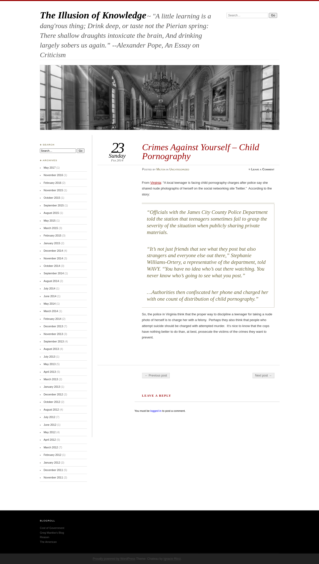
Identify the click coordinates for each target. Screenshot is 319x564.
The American (48, 541)
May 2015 (50, 220)
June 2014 (50, 296)
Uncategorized (179, 169)
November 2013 (53, 333)
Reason (44, 537)
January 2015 (52, 243)
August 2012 (51, 409)
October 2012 (52, 401)
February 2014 (52, 318)
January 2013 (52, 386)
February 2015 (52, 235)
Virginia (155, 183)
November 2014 (53, 258)
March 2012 (51, 447)
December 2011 (53, 470)
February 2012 (52, 454)
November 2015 (53, 190)
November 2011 (53, 477)
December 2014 (53, 250)
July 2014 (49, 288)
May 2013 (50, 364)
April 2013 (50, 371)
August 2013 (51, 348)
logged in (155, 410)
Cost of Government (52, 527)
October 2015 (52, 197)
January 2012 (52, 462)
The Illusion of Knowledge (93, 15)
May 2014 (50, 303)
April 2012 (50, 439)
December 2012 (53, 394)
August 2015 (51, 212)
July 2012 (49, 417)
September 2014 (54, 273)
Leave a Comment (262, 169)
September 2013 (54, 341)
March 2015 (51, 228)
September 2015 (54, 205)
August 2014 (51, 281)
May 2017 (50, 167)
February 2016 (52, 182)
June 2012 (50, 424)
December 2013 (53, 326)
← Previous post (156, 375)
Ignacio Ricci (172, 559)
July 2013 (49, 356)
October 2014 (52, 265)
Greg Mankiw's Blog (52, 532)
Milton (161, 169)
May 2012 (50, 432)
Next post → (263, 375)
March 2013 (51, 379)
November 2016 (53, 175)
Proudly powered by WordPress (114, 559)
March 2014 (51, 311)
